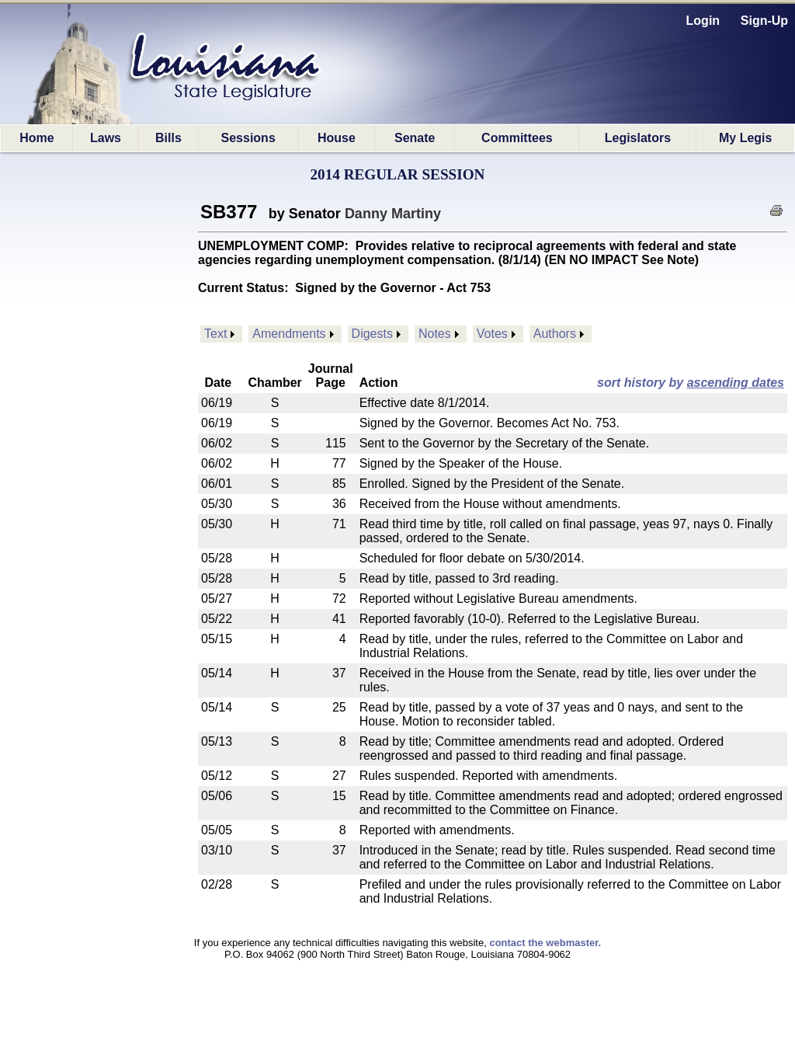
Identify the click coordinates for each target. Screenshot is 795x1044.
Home (36, 137)
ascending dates (735, 382)
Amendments (288, 333)
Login (703, 20)
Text (215, 333)
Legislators (638, 137)
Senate (414, 137)
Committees (517, 137)
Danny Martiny (393, 213)
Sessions (248, 137)
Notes (434, 333)
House (337, 137)
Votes (492, 333)
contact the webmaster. (545, 942)
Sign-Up (764, 20)
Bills (168, 137)
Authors (554, 333)
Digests (372, 333)
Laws (105, 137)
